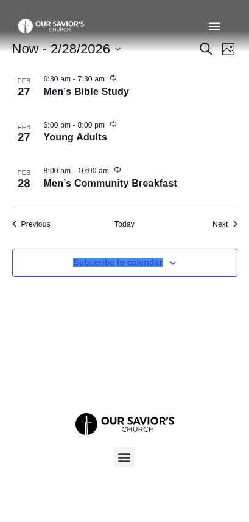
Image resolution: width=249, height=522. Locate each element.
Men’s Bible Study (87, 91)
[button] (214, 26)
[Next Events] (224, 224)
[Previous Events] (31, 224)
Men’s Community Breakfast (111, 183)
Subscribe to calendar (117, 262)
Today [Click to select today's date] (124, 224)
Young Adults (76, 137)
